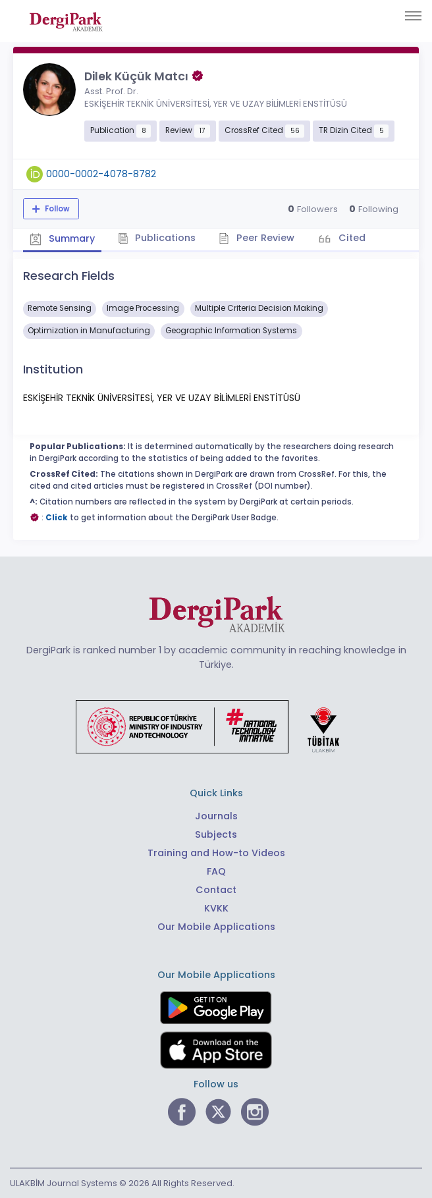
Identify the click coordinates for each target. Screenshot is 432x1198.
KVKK (216, 908)
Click (56, 517)
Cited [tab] (350, 237)
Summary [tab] (62, 239)
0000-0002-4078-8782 (101, 173)
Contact (216, 889)
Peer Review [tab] (256, 237)
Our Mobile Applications (216, 926)
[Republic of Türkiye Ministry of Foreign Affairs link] (216, 725)
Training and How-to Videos (216, 852)
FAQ (216, 871)
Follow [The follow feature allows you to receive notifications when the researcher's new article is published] (56, 209)
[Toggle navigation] (413, 16)
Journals (216, 816)
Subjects (216, 834)
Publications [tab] (157, 237)
